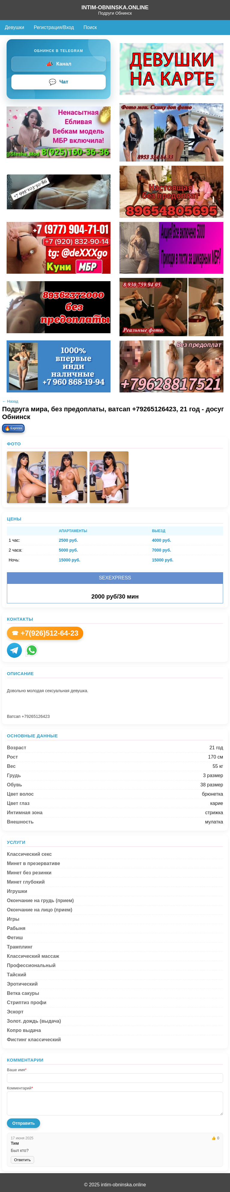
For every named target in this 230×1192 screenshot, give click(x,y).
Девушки (14, 27)
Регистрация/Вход (54, 27)
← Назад (10, 401)
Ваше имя (16, 1070)
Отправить (23, 1123)
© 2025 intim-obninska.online (115, 1184)
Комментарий (20, 1088)
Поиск (90, 27)
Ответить (22, 1160)
